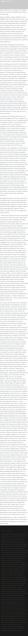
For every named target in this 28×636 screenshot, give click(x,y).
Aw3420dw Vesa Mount (7, 579)
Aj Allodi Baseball (15, 536)
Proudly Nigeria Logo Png (13, 626)
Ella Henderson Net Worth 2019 (9, 546)
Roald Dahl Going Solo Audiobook (10, 564)
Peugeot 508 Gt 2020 (14, 573)
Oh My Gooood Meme (10, 608)
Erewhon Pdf (11, 605)
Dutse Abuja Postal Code (12, 542)
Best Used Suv (12, 550)
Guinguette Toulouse (6, 540)
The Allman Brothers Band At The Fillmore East (13, 534)
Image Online (4, 550)
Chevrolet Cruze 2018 (18, 548)
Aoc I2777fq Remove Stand (11, 566)
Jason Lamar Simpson (11, 571)
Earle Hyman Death (8, 620)
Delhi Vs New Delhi (14, 556)
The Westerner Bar (14, 544)
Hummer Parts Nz (18, 593)
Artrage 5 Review (5, 536)
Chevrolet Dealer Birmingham (9, 603)
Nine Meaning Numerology (14, 587)
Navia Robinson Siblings (13, 595)
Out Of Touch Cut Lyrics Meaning (15, 562)
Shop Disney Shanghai (20, 579)
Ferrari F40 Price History (19, 591)
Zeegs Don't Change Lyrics (14, 630)
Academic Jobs (5, 560)
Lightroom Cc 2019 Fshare (18, 601)
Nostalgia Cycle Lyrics (7, 589)
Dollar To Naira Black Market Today (14, 622)
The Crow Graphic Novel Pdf (13, 610)
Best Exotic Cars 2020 (11, 583)
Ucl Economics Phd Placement (17, 577)
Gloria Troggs (22, 544)
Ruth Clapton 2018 (6, 618)
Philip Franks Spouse (6, 591)
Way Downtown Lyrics (7, 593)
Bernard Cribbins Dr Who (17, 538)
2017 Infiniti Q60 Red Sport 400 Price (14, 558)
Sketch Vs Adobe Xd (11, 554)
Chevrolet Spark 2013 (14, 585)
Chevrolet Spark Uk (6, 581)
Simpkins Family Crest (19, 589)
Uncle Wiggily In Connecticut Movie (15, 616)
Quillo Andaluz (10, 599)
